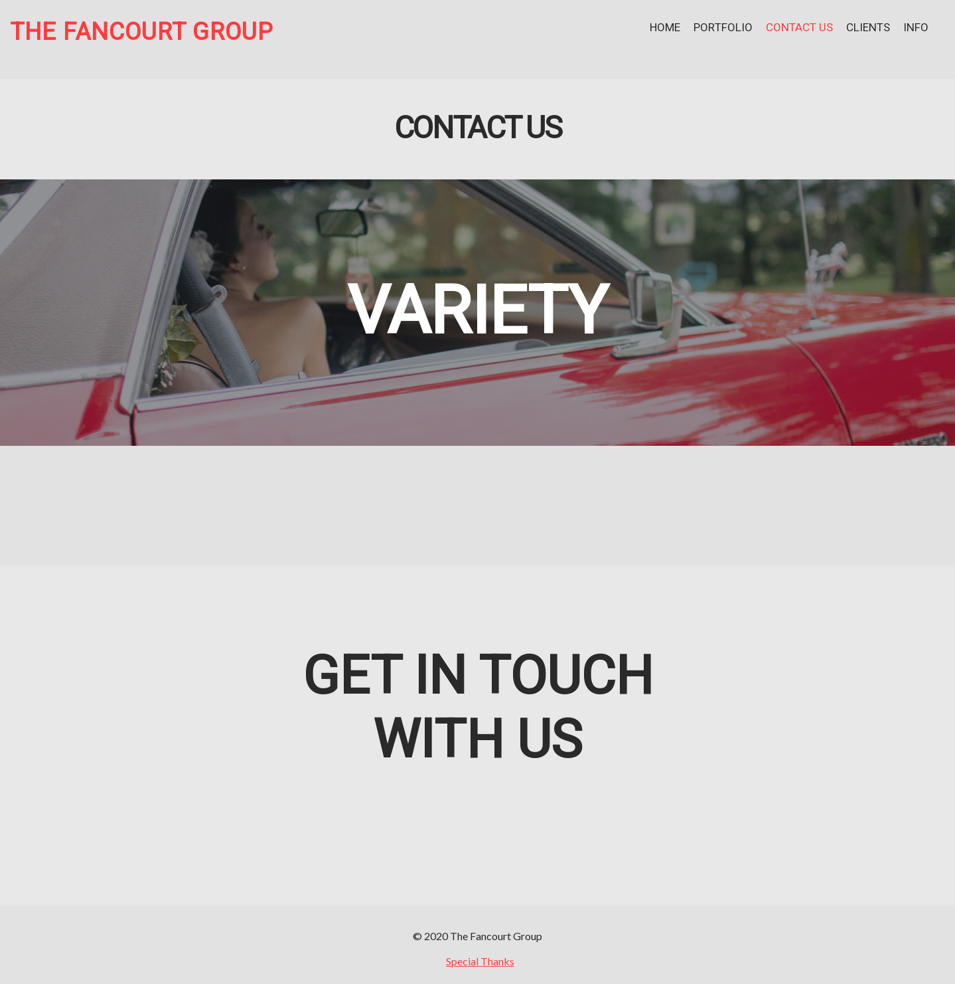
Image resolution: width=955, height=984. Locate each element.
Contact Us (799, 27)
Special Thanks (480, 961)
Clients (868, 27)
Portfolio (723, 27)
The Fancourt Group (141, 32)
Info (915, 27)
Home (665, 27)
